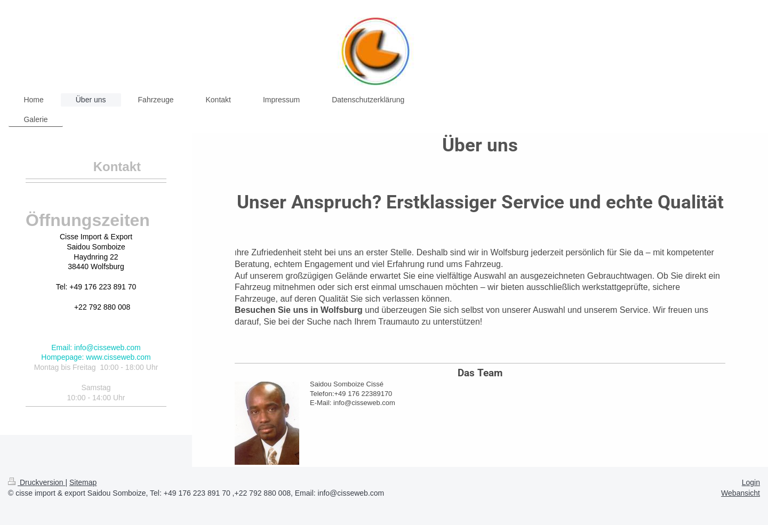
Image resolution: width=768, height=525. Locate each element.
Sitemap (83, 482)
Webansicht (740, 493)
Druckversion (36, 482)
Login (751, 482)
